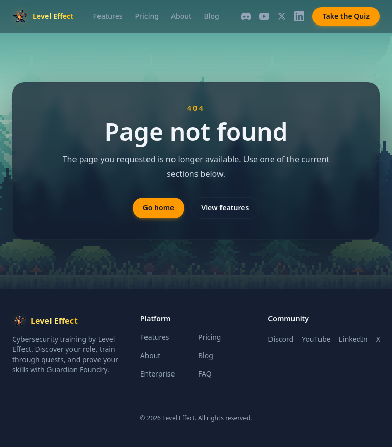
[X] (282, 16)
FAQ (205, 374)
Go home (159, 208)
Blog (211, 16)
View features (225, 208)
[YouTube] (264, 16)
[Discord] (246, 16)
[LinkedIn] (299, 16)
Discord (280, 339)
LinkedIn (353, 339)
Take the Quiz (346, 16)
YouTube (316, 339)
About (181, 16)
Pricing (147, 16)
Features (108, 16)
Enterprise (157, 374)
